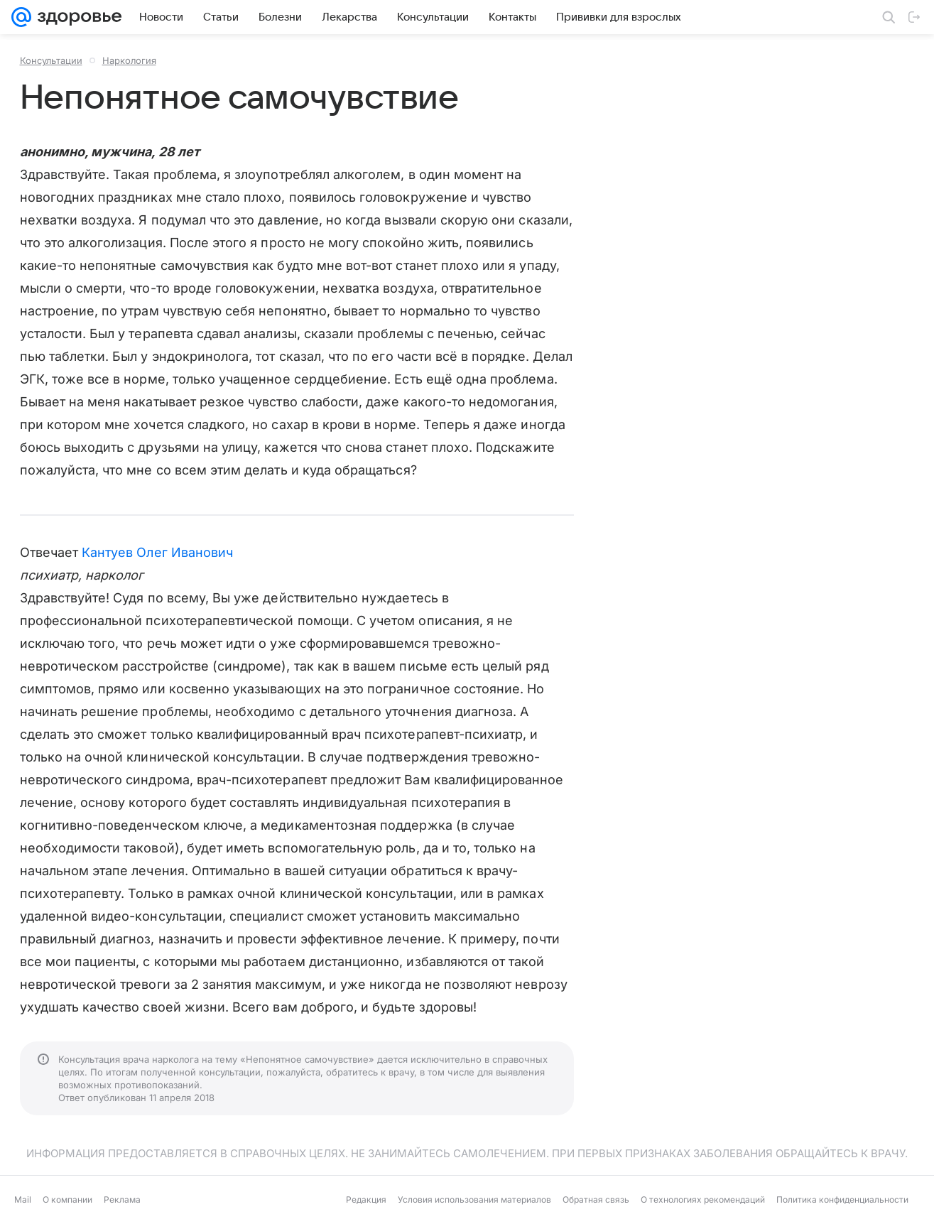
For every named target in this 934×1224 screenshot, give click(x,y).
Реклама (122, 1199)
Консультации (51, 60)
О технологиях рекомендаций (703, 1199)
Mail (22, 1199)
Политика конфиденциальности (842, 1199)
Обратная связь (596, 1199)
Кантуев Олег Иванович (157, 552)
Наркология (129, 60)
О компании (67, 1199)
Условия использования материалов (474, 1199)
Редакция (366, 1199)
